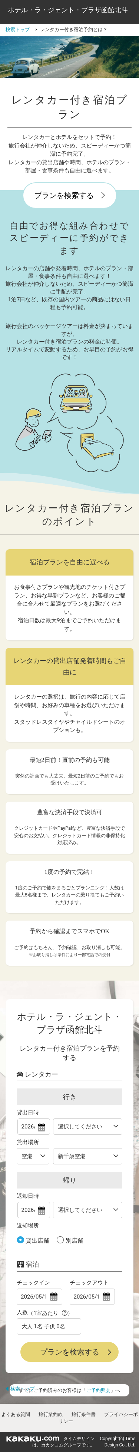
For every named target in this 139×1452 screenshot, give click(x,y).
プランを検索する (69, 195)
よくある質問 (15, 1414)
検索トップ (20, 1389)
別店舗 (73, 1240)
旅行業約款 (51, 1414)
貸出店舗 (36, 1240)
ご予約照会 (98, 1390)
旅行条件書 (84, 1414)
